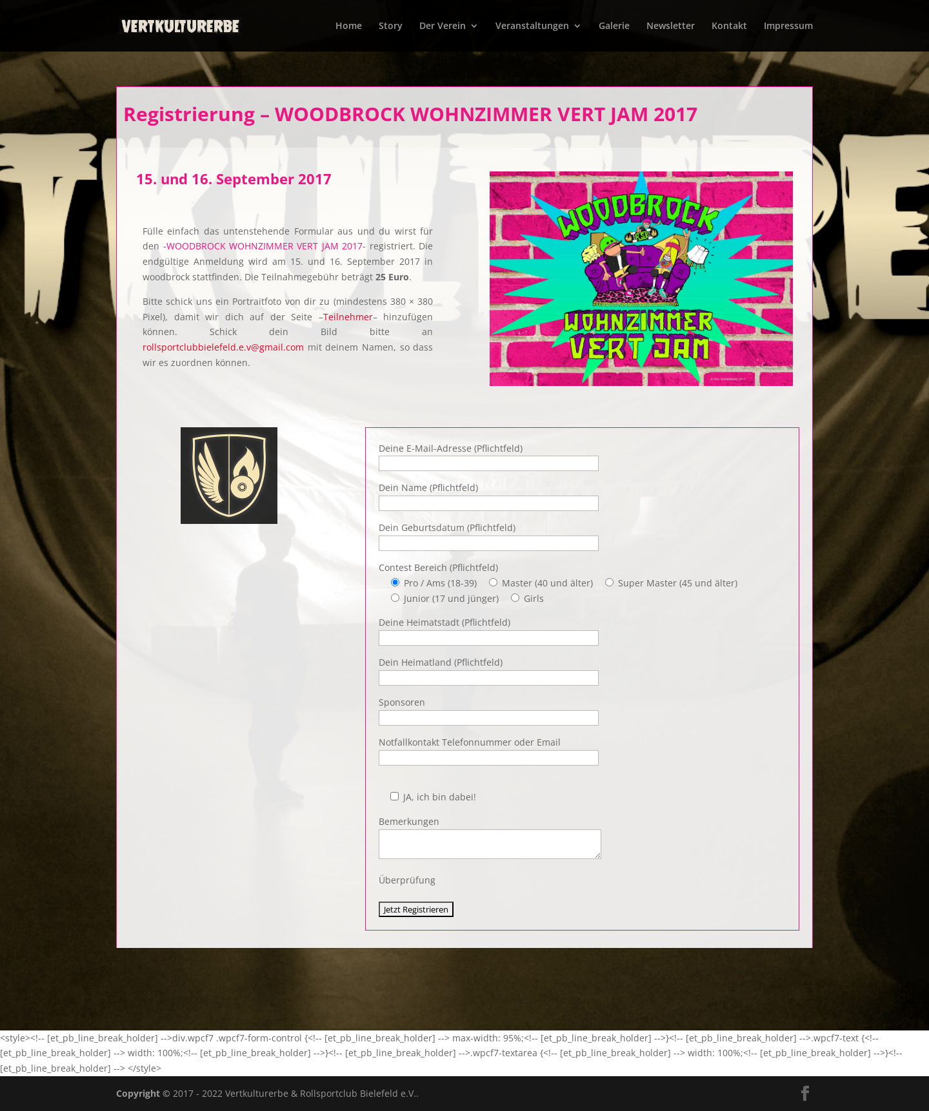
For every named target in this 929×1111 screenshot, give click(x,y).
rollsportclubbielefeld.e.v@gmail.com (223, 347)
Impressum (788, 26)
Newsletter (670, 26)
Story (391, 26)
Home (348, 26)
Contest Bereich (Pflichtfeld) (438, 567)
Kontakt (729, 26)
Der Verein (442, 26)
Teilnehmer (348, 317)
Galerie (614, 26)
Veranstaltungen (532, 26)
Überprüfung (407, 880)
